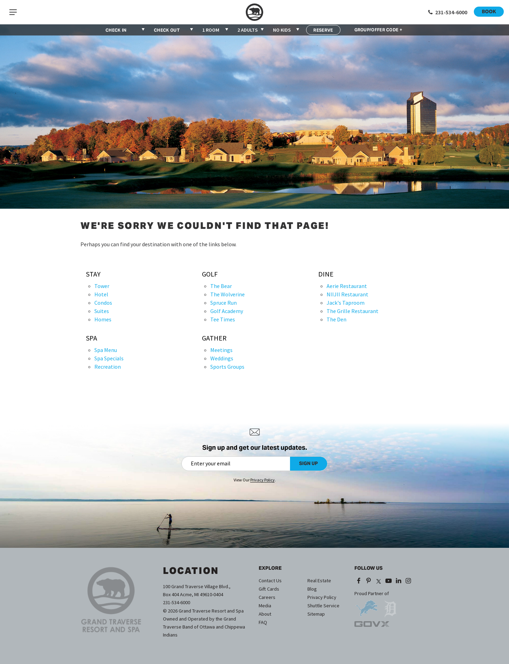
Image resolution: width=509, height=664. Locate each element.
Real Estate (319, 580)
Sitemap (316, 614)
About (265, 614)
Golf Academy (226, 310)
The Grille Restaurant (352, 310)
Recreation (107, 366)
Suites (101, 310)
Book (489, 11)
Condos (103, 302)
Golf (210, 274)
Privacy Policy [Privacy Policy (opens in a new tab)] (262, 479)
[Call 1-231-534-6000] (447, 12)
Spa (91, 338)
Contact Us (270, 580)
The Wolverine (227, 294)
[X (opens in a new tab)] (378, 581)
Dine (326, 274)
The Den (336, 319)
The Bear (221, 285)
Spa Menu (105, 349)
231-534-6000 (176, 602)
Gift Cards (269, 589)
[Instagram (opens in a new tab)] (408, 581)
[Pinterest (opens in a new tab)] (369, 581)
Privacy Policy (321, 597)
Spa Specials (109, 358)
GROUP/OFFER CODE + (378, 30)
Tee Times (222, 319)
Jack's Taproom (346, 302)
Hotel (101, 294)
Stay (93, 274)
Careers (267, 597)
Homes (102, 319)
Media (265, 605)
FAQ (263, 622)
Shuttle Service (323, 605)
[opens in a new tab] (366, 605)
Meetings (221, 349)
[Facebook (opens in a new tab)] (358, 581)
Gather (214, 338)
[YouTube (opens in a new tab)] (388, 581)
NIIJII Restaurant (347, 294)
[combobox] (215, 30)
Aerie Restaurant (347, 285)
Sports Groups (227, 366)
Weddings (221, 358)
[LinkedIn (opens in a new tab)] (398, 581)
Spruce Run (223, 302)
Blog (312, 589)
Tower (101, 285)
